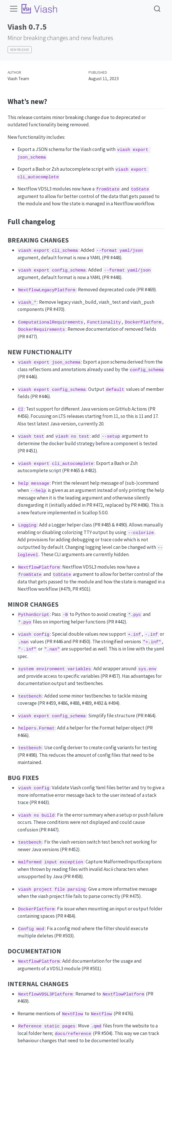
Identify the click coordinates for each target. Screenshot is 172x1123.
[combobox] (157, 8)
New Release (19, 50)
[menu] (14, 9)
